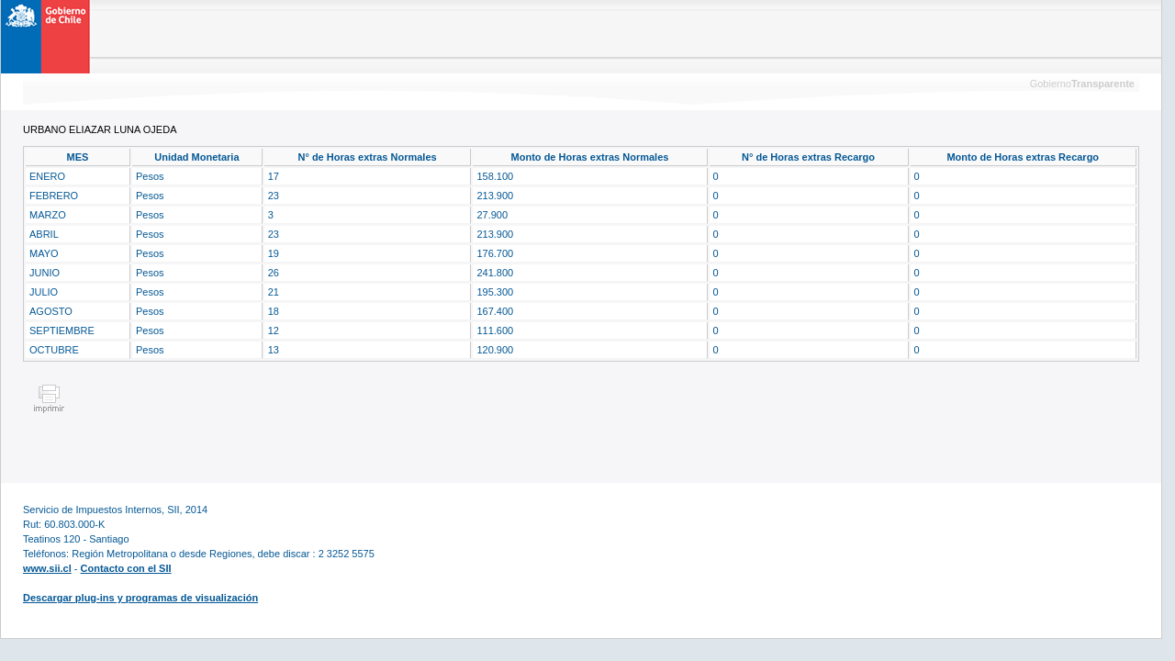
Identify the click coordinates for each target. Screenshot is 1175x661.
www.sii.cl (47, 568)
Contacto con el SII (126, 568)
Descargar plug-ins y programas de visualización (140, 597)
